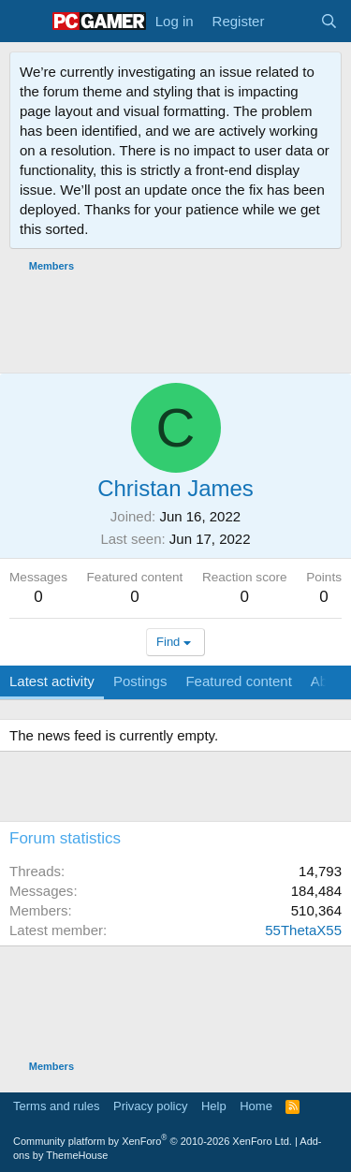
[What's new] (291, 21)
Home (256, 1106)
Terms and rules (56, 1106)
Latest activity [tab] (52, 681)
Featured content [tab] (238, 681)
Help (214, 1106)
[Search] (329, 21)
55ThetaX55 (303, 930)
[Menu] (26, 21)
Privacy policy (150, 1106)
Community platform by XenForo (152, 1141)
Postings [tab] (140, 681)
